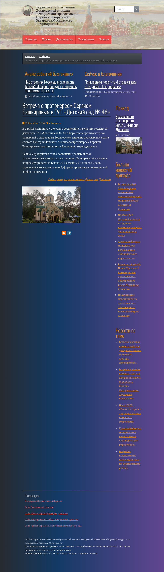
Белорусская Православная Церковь (43, 501)
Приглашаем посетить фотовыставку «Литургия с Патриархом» (110, 84)
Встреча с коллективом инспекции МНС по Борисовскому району (129, 460)
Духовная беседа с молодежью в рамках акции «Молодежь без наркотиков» (129, 250)
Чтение (104, 39)
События (31, 39)
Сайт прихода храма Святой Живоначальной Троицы (53, 526)
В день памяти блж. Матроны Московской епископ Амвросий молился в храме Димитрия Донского (129, 196)
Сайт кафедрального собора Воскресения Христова (51, 519)
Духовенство (64, 39)
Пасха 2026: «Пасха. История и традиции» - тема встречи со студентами (130, 413)
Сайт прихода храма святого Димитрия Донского (79, 179)
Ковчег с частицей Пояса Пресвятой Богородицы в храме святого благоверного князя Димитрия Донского (129, 277)
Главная (30, 56)
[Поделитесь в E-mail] (64, 233)
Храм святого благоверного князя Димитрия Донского (127, 122)
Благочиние (86, 39)
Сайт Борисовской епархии (39, 507)
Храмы (46, 39)
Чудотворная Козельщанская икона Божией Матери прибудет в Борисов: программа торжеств (51, 86)
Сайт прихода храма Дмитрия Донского (46, 513)
